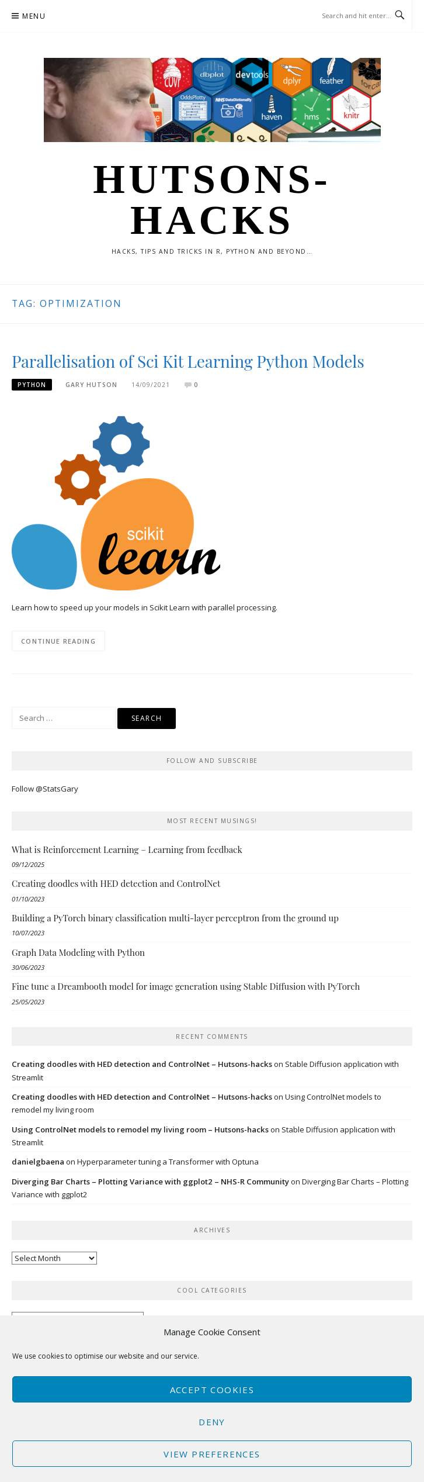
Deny (212, 1422)
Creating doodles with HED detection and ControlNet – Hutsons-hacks (142, 1064)
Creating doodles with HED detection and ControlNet (116, 883)
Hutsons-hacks (212, 199)
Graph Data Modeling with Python (78, 952)
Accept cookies (212, 1389)
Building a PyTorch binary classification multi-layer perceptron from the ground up (175, 918)
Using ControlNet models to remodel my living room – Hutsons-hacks (140, 1129)
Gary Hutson (91, 385)
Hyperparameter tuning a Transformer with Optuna (168, 1161)
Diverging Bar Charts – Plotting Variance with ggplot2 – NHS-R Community (150, 1181)
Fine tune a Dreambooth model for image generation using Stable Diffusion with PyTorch (186, 986)
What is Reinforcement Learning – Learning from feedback (127, 849)
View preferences (212, 1454)
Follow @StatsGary (45, 788)
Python (32, 385)
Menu (34, 16)
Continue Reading (58, 641)
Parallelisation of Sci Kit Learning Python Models (188, 361)
